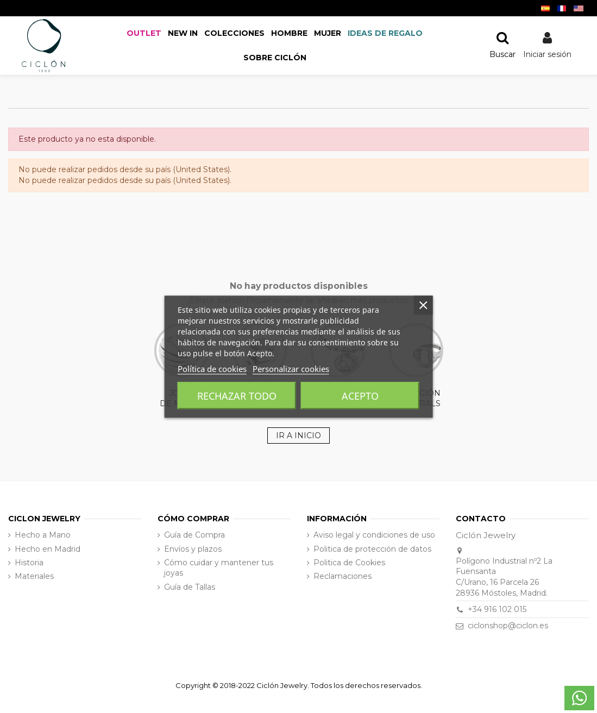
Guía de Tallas (189, 587)
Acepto (360, 395)
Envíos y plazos (193, 549)
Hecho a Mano (43, 535)
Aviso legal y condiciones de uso (374, 535)
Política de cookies (212, 368)
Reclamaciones (342, 576)
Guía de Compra (194, 535)
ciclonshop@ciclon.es (508, 625)
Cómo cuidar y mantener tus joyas (218, 568)
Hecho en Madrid (47, 549)
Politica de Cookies (349, 562)
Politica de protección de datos (372, 549)
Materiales (34, 576)
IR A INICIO (298, 435)
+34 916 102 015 (497, 609)
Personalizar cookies (291, 368)
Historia (29, 562)
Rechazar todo (236, 395)
